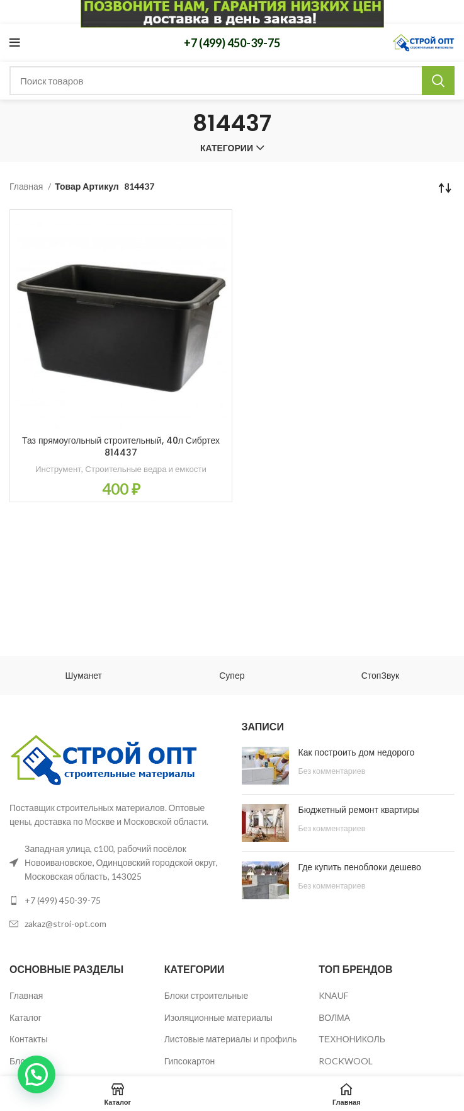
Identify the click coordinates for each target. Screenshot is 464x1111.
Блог (18, 1061)
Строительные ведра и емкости (146, 469)
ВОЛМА (334, 1017)
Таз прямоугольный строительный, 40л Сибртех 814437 (121, 446)
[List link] (116, 900)
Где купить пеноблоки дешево (359, 867)
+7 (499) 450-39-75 (232, 43)
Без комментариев (332, 771)
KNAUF (333, 995)
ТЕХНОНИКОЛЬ (352, 1038)
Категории (226, 148)
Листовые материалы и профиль (230, 1038)
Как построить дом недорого (356, 752)
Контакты (28, 1038)
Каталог (25, 1017)
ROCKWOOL (346, 1061)
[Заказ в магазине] (445, 187)
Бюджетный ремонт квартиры (358, 809)
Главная (27, 186)
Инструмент (58, 469)
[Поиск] (232, 80)
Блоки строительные (206, 995)
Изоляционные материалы (218, 1017)
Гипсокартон (189, 1061)
